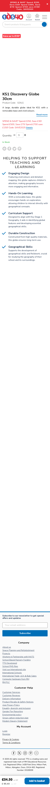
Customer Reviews (11, 695)
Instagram (25, 753)
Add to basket (37, 780)
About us (6, 647)
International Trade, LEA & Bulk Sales (19, 675)
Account (29, 20)
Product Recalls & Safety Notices (17, 701)
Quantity (7, 135)
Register (6, 734)
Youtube (36, 753)
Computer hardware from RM (15, 679)
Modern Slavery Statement (14, 721)
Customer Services (11, 692)
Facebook (13, 753)
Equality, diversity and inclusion (16, 708)
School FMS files (10, 666)
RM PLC (6, 682)
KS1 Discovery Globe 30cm (20, 96)
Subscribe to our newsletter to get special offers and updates (23, 617)
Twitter (19, 753)
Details (29, 127)
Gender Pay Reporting (12, 711)
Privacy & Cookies (10, 739)
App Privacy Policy (11, 705)
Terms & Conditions (11, 742)
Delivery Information (11, 698)
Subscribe (25, 633)
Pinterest (30, 753)
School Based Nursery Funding (16, 659)
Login (4, 731)
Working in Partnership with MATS (18, 656)
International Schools (12, 672)
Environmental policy (11, 714)
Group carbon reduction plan (15, 717)
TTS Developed (9, 663)
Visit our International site (14, 669)
